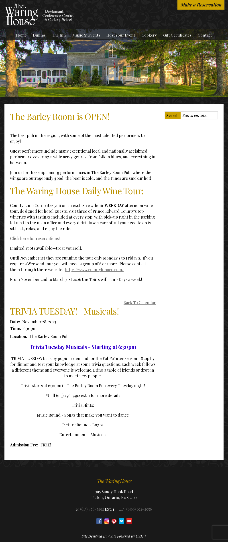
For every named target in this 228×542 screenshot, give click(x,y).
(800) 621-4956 (139, 509)
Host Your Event (120, 34)
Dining (39, 34)
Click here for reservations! (35, 238)
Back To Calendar (140, 302)
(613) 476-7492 (92, 509)
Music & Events (86, 34)
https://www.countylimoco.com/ (94, 269)
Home (21, 34)
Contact (205, 34)
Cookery (149, 34)
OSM (140, 536)
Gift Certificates (177, 34)
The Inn (59, 34)
